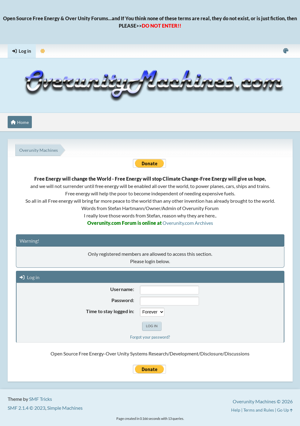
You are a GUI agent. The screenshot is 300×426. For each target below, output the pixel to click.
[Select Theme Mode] (43, 51)
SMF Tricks (40, 399)
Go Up (285, 410)
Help (235, 410)
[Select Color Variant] (286, 51)
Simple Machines (65, 408)
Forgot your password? (150, 337)
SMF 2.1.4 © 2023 (26, 408)
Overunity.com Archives (188, 223)
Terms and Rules (258, 410)
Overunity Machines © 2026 (263, 401)
